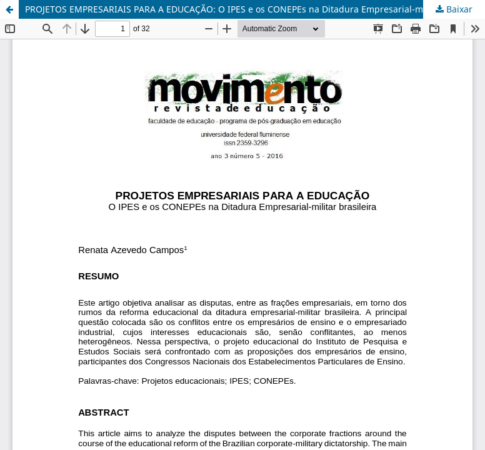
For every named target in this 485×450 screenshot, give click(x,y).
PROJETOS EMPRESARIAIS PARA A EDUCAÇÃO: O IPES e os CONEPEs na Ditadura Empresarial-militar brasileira (255, 9)
